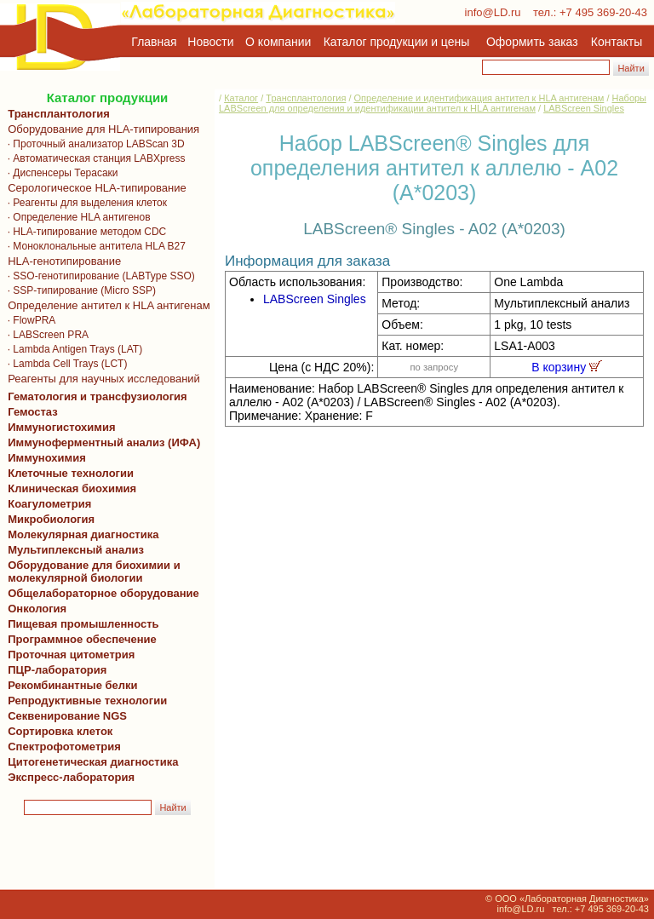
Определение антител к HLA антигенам (106, 305)
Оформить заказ (532, 42)
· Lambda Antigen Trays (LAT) (72, 349)
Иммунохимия (47, 457)
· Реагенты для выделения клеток (84, 203)
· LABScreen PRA (45, 335)
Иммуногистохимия (59, 427)
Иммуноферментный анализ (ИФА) (101, 442)
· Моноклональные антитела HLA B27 (94, 246)
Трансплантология (56, 113)
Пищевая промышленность (83, 623)
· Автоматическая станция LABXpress (93, 158)
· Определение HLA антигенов (76, 217)
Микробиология (51, 519)
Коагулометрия (49, 503)
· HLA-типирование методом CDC (84, 232)
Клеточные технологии (68, 473)
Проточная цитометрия (68, 654)
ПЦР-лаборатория (54, 669)
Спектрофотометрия (64, 746)
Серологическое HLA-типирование (94, 187)
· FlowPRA (28, 320)
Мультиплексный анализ (76, 549)
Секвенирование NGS (64, 715)
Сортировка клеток (57, 731)
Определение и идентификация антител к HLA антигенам (479, 98)
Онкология (37, 608)
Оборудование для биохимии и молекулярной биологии (91, 571)
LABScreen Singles (583, 108)
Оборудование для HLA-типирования (100, 129)
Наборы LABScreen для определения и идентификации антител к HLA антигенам (432, 103)
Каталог (241, 98)
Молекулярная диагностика (80, 534)
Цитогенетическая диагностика (90, 761)
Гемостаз (33, 411)
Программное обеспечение (82, 639)
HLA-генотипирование (61, 261)
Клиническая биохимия (69, 488)
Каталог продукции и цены (396, 42)
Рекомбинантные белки (70, 685)
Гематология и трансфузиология (94, 396)
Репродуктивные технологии (84, 700)
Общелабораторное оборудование (100, 593)
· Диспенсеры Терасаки (60, 173)
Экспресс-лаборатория (71, 777)
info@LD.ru (493, 12)
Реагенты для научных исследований (101, 378)
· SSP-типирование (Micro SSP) (79, 290)
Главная (154, 42)
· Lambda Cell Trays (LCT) (64, 364)
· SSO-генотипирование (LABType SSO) (98, 276)
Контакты (616, 42)
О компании (276, 42)
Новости (210, 42)
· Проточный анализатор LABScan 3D (93, 144)
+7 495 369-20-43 (603, 12)
